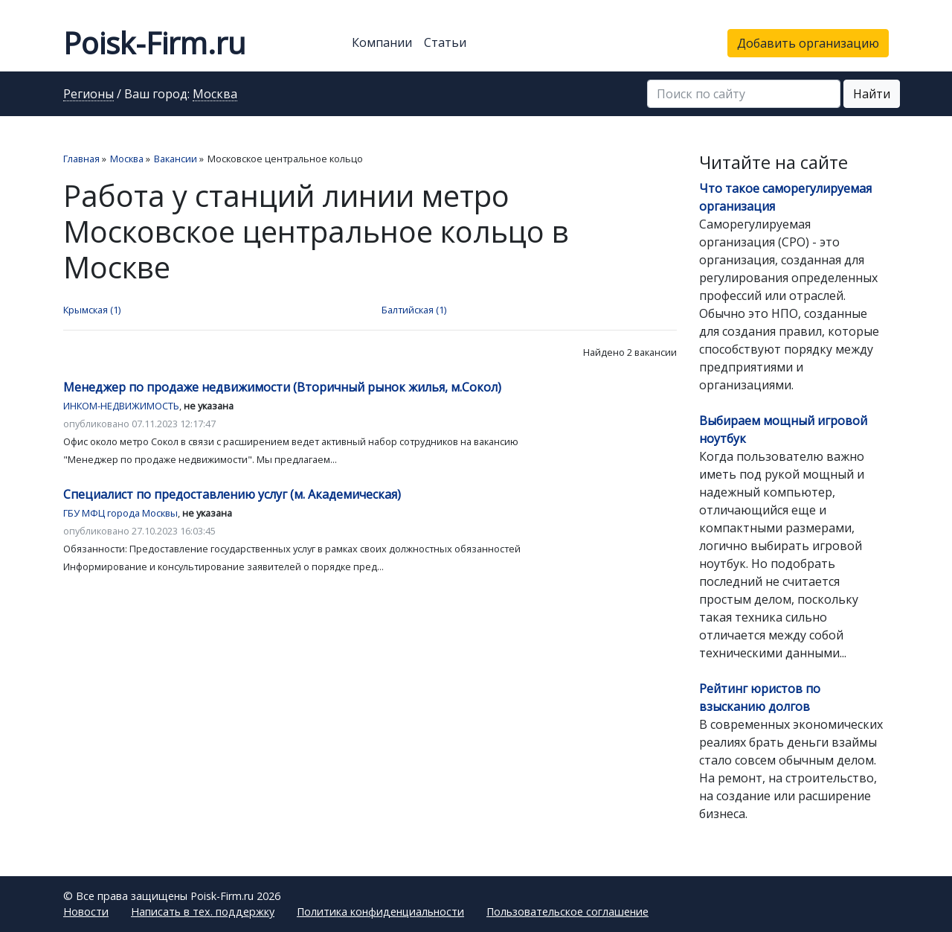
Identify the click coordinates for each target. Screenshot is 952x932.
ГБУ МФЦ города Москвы (120, 513)
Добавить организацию (808, 43)
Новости (86, 911)
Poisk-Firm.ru (154, 42)
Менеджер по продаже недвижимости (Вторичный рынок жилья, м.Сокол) (282, 387)
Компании (382, 42)
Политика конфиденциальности (380, 911)
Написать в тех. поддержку (202, 911)
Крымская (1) (91, 309)
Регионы (88, 94)
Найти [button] (871, 94)
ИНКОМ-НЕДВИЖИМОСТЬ (121, 405)
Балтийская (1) (414, 309)
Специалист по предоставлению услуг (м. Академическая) (232, 494)
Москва (215, 94)
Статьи (445, 42)
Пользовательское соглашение (567, 911)
